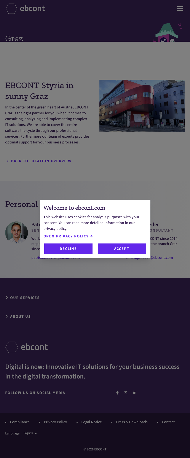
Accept (121, 248)
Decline (68, 248)
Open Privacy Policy (68, 236)
